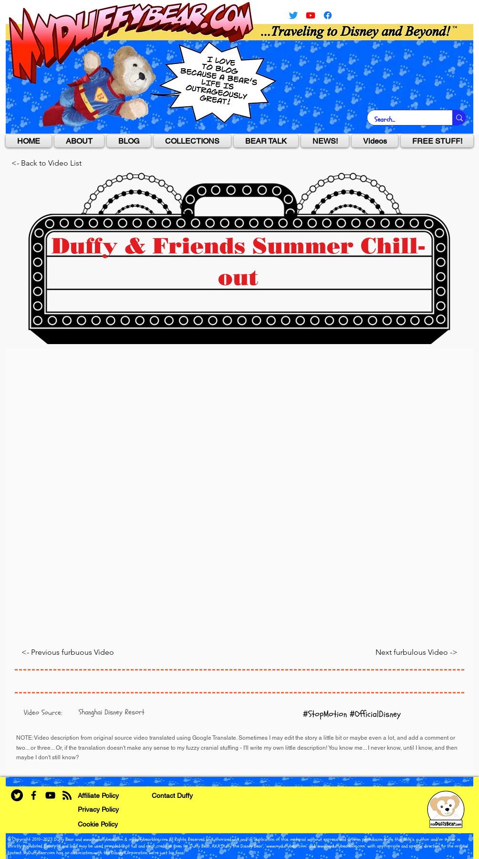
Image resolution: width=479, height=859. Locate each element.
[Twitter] (293, 15)
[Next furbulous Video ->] (376, 652)
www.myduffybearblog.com (341, 846)
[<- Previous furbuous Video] (76, 652)
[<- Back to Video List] (54, 163)
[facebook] (328, 15)
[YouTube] (310, 15)
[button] (192, 141)
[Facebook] (34, 795)
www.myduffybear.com (103, 839)
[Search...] (403, 119)
